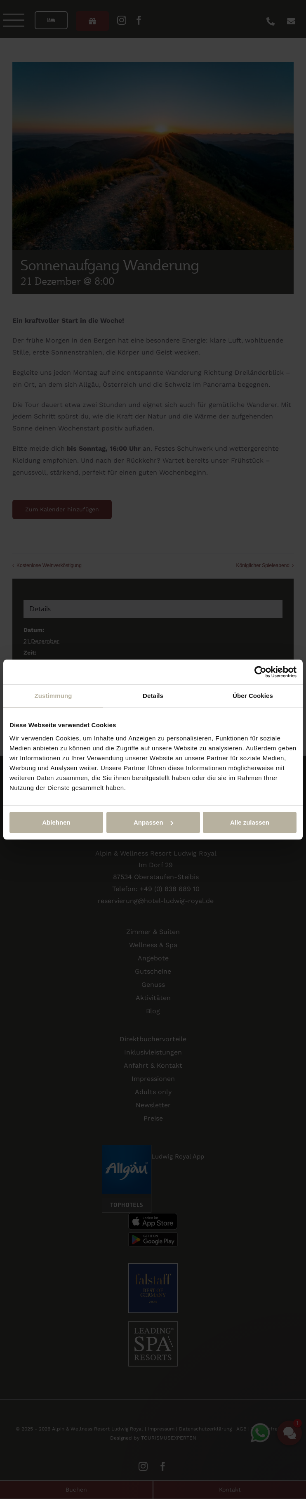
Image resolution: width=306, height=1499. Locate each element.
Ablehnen (56, 822)
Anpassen (153, 822)
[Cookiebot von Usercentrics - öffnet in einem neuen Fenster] (260, 672)
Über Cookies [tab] (253, 695)
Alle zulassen (249, 822)
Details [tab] (153, 695)
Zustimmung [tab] (53, 695)
